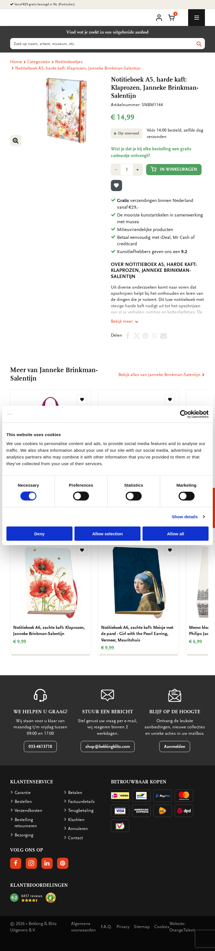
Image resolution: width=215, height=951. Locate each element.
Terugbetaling (81, 810)
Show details (185, 516)
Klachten (76, 819)
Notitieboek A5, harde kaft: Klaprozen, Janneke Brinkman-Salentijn (78, 68)
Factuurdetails (81, 801)
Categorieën (38, 61)
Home (16, 61)
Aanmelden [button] (174, 746)
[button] (171, 17)
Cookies (161, 926)
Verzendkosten (28, 810)
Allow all (175, 533)
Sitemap (142, 926)
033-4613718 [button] (40, 746)
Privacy (122, 926)
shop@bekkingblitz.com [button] (107, 746)
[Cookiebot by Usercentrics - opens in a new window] (184, 414)
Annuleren (78, 828)
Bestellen (23, 801)
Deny (39, 533)
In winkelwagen (174, 169)
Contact (75, 837)
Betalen (75, 792)
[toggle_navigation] (196, 17)
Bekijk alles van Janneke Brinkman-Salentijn (161, 374)
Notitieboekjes (69, 61)
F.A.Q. (106, 926)
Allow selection (107, 533)
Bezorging (24, 835)
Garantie (23, 792)
